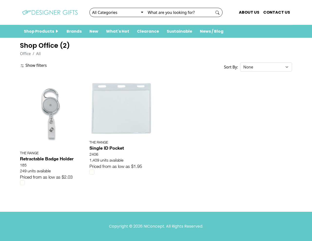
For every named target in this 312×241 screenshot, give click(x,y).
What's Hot (117, 31)
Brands (74, 31)
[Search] (179, 12)
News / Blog (212, 31)
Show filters (33, 65)
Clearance (148, 31)
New (93, 31)
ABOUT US (249, 12)
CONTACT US (276, 12)
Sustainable (179, 31)
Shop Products (41, 31)
